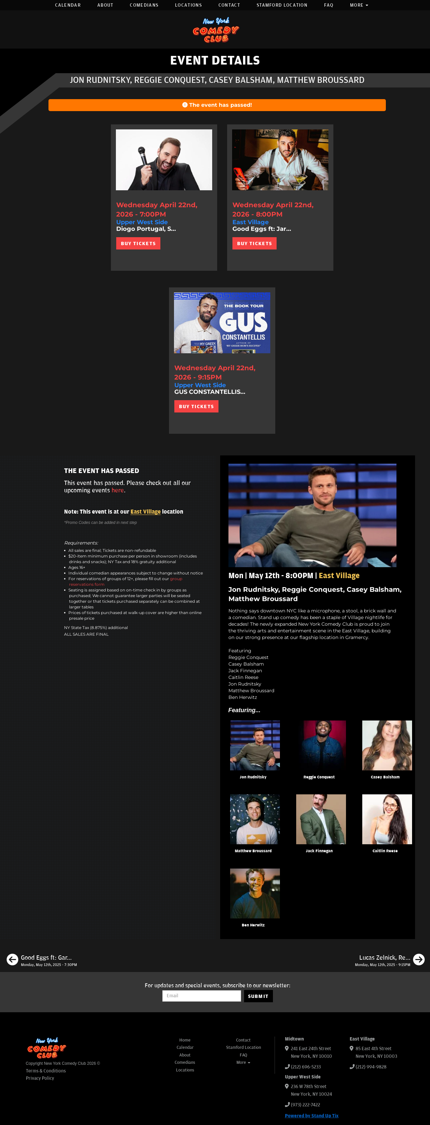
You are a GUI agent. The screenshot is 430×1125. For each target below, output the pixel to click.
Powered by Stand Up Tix (312, 1116)
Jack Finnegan (319, 851)
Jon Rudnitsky (253, 777)
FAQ (328, 5)
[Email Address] (201, 996)
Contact (229, 5)
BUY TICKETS (138, 243)
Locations (188, 5)
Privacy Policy (40, 1078)
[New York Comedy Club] (215, 29)
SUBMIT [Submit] (258, 996)
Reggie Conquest (319, 777)
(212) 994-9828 (371, 1067)
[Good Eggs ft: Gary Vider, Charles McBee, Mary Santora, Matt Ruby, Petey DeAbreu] (42, 960)
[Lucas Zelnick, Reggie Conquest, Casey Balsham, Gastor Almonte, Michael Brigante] (390, 960)
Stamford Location (282, 5)
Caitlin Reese (385, 851)
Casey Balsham (385, 777)
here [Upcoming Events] (118, 490)
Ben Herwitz (253, 925)
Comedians (144, 5)
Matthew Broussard (253, 851)
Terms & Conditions (46, 1071)
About (105, 5)
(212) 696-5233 (306, 1067)
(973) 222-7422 (305, 1105)
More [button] (359, 5)
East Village (145, 512)
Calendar (68, 5)
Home (185, 1040)
